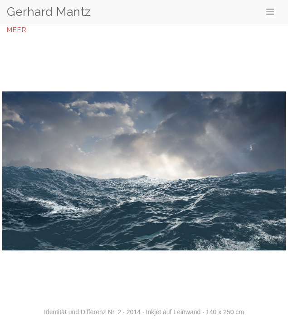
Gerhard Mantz (49, 12)
